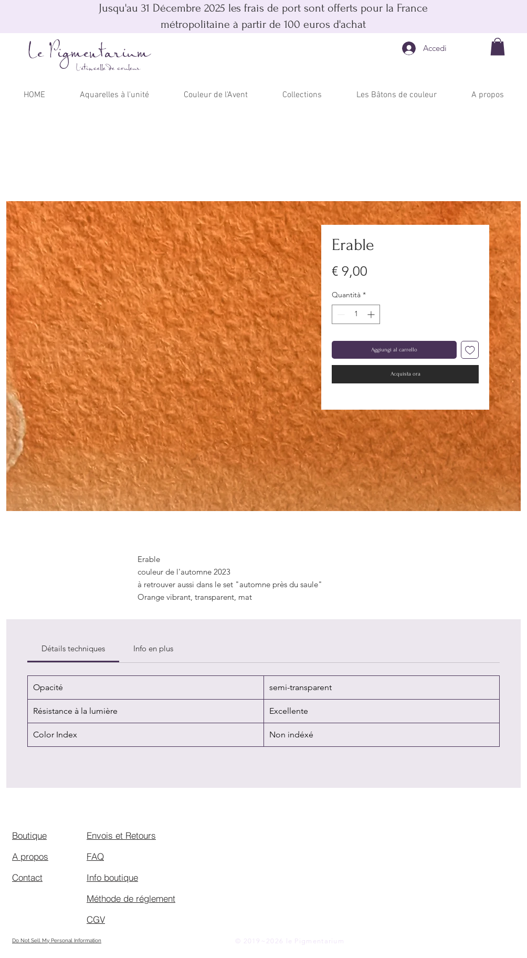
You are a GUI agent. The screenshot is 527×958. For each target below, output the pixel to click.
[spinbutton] (355, 314)
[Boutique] (49, 835)
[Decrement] (339, 314)
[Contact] (49, 877)
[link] (73, 648)
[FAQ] (124, 856)
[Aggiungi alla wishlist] (470, 350)
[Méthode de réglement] (133, 898)
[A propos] (49, 856)
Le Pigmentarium (89, 53)
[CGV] (124, 919)
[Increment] (371, 314)
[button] (497, 46)
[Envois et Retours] (124, 835)
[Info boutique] (124, 877)
